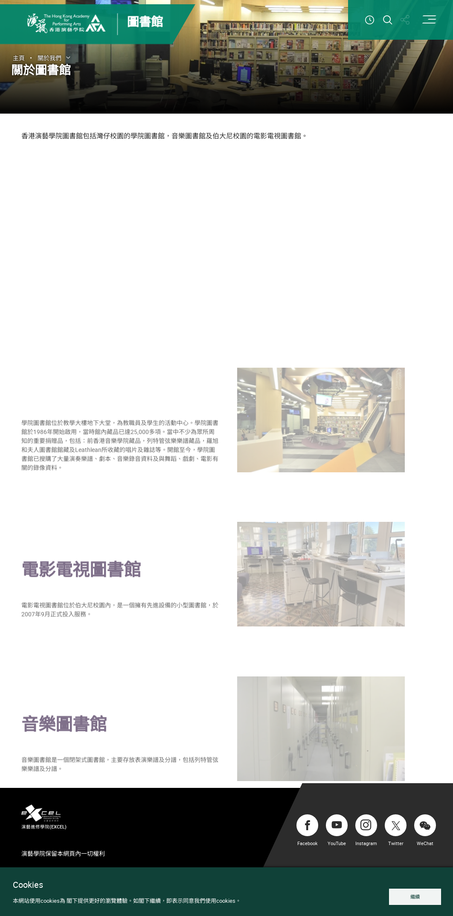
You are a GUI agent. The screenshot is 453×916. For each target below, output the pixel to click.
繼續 (415, 896)
